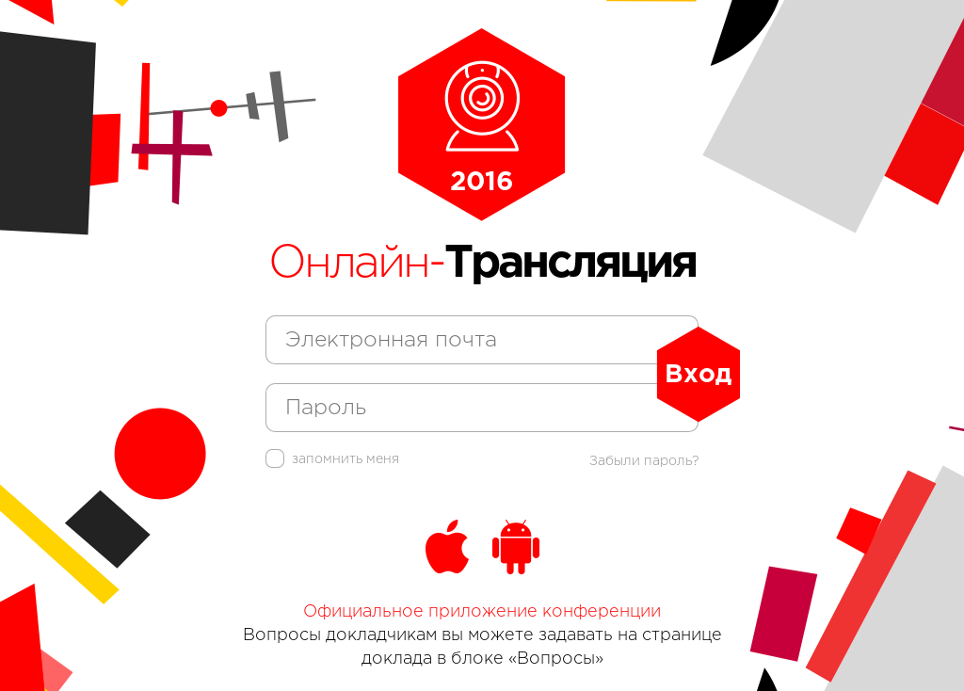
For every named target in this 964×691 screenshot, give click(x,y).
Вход (698, 374)
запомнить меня (332, 459)
